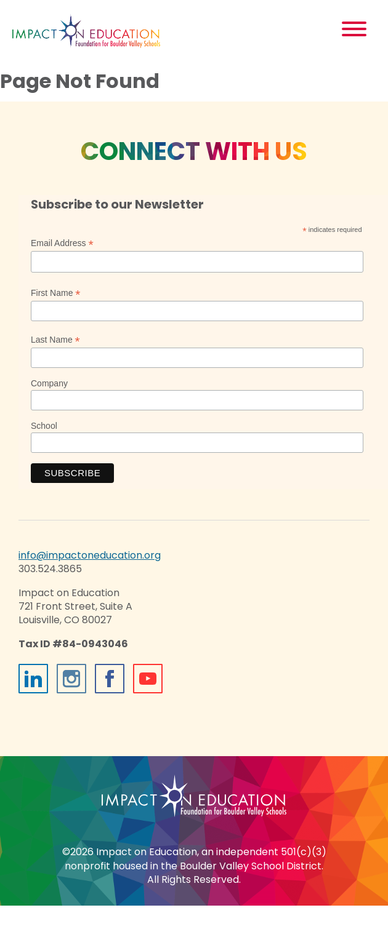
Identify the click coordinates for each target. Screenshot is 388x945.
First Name (56, 293)
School (44, 426)
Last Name (55, 340)
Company (49, 383)
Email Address (62, 243)
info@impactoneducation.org (89, 555)
